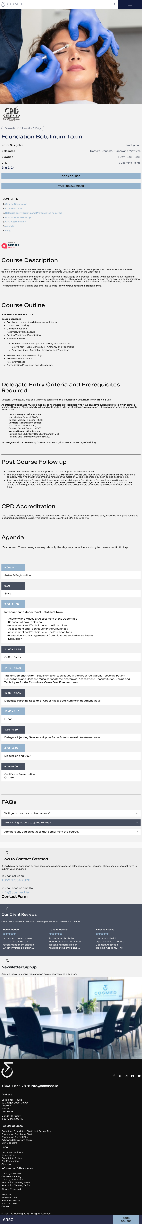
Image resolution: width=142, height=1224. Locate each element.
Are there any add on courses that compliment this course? (71, 831)
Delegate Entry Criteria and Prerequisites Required (33, 213)
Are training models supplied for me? (71, 822)
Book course (71, 176)
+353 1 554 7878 (15, 880)
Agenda (9, 226)
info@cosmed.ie (15, 892)
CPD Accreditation (15, 221)
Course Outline (13, 208)
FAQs (8, 230)
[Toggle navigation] (130, 4)
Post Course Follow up (18, 217)
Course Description (16, 204)
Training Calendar (71, 186)
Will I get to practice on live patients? (71, 813)
